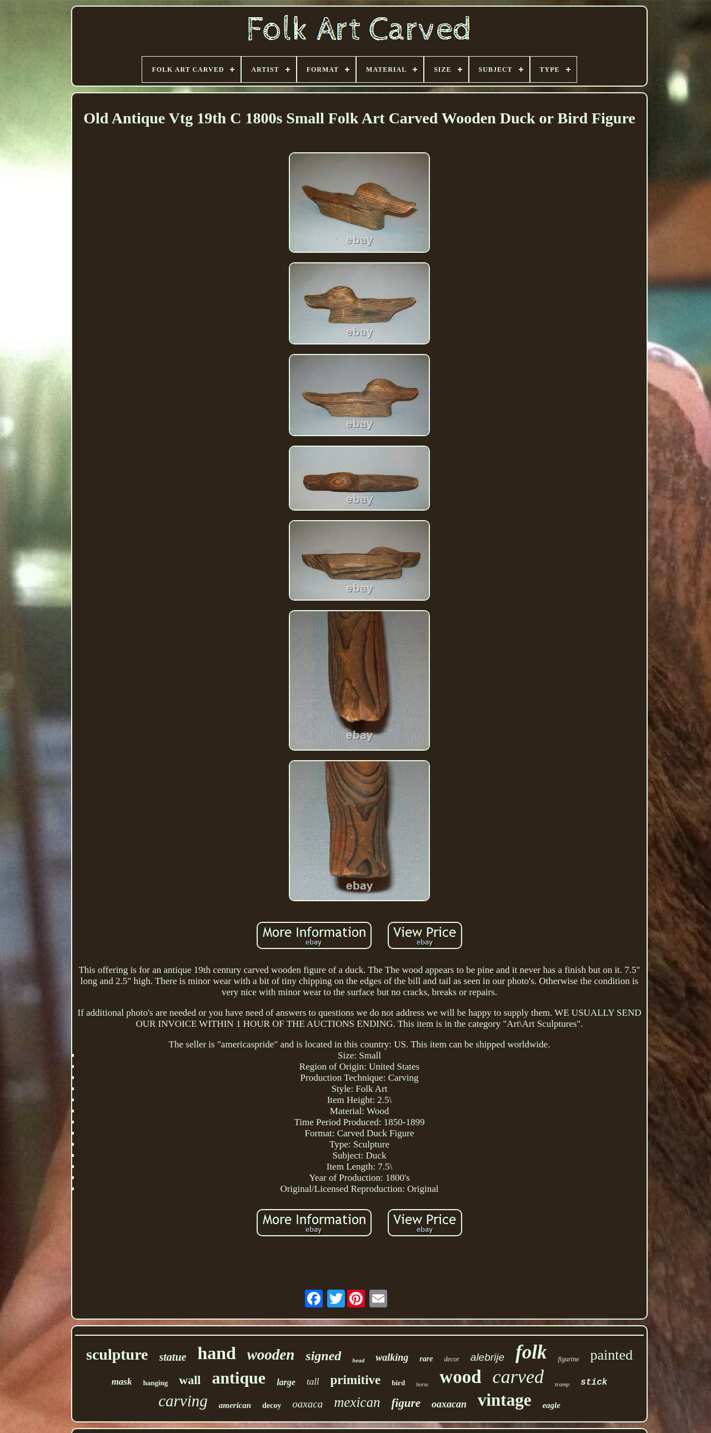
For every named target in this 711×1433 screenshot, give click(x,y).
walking (391, 1357)
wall (190, 1380)
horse (422, 1384)
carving (183, 1401)
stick (593, 1382)
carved (518, 1376)
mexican (357, 1402)
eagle (551, 1405)
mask (122, 1381)
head (358, 1360)
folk (531, 1352)
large (286, 1382)
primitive (356, 1380)
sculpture (117, 1354)
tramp (562, 1384)
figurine (568, 1359)
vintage (504, 1400)
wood (460, 1377)
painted (611, 1355)
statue (173, 1357)
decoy (271, 1405)
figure (405, 1403)
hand (216, 1353)
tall (313, 1381)
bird (398, 1383)
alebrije (487, 1357)
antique (239, 1378)
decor (451, 1359)
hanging (155, 1383)
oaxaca (307, 1404)
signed (323, 1356)
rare (426, 1359)
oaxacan (449, 1404)
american (235, 1405)
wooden (271, 1354)
